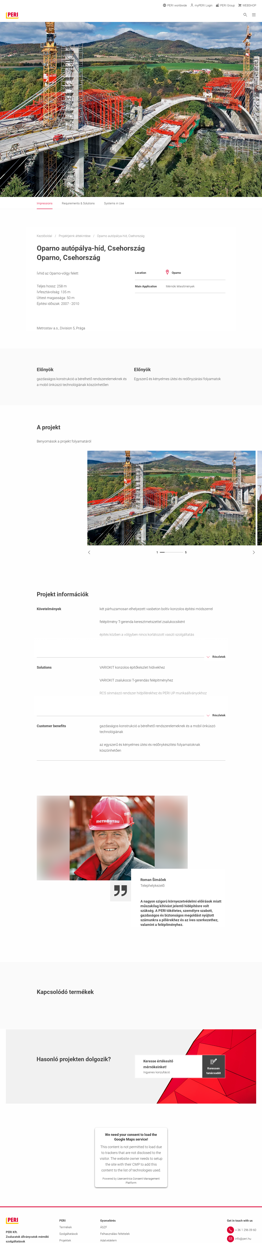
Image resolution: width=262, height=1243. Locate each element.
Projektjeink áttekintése (75, 236)
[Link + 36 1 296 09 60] (241, 1229)
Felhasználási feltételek (115, 1234)
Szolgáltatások (68, 1234)
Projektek (65, 1240)
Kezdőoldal (45, 236)
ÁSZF (103, 1227)
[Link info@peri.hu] (241, 1238)
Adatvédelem (108, 1240)
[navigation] (180, 1066)
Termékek (65, 1227)
